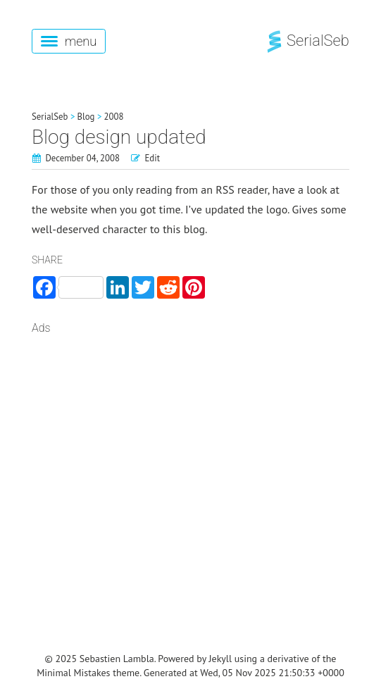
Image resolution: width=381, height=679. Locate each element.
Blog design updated (119, 137)
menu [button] (68, 41)
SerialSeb (306, 40)
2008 (114, 117)
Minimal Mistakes (73, 672)
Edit (153, 158)
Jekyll (220, 658)
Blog (86, 117)
